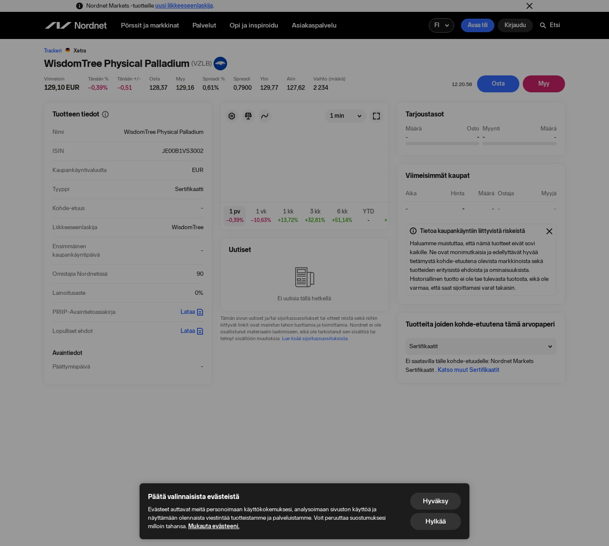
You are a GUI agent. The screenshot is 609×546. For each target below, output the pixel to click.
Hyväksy (435, 501)
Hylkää (435, 521)
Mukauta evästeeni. (213, 526)
